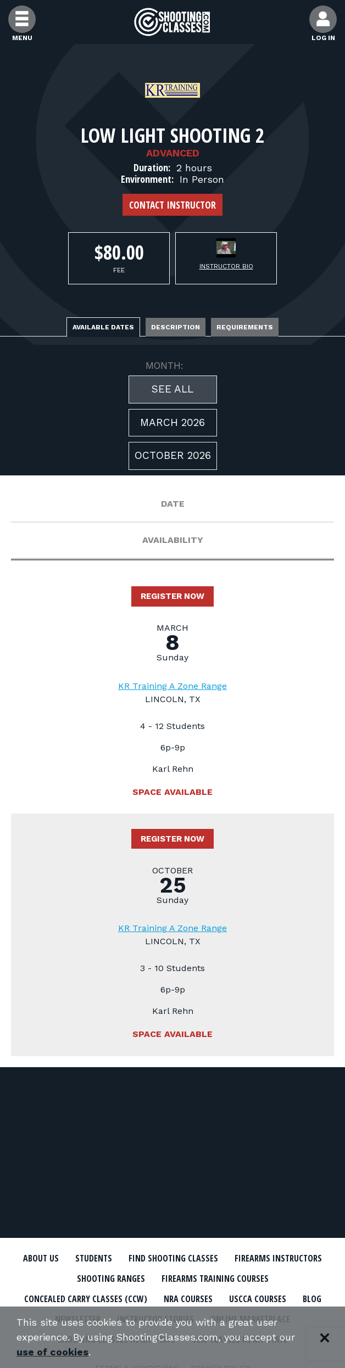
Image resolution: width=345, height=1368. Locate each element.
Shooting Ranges (111, 1278)
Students (93, 1258)
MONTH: (164, 365)
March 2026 (172, 422)
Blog (312, 1299)
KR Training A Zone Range (172, 686)
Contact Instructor (172, 204)
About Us (41, 1258)
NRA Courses (188, 1299)
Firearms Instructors (278, 1258)
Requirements (244, 327)
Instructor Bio (226, 266)
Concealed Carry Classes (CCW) (85, 1299)
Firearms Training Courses (215, 1278)
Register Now (172, 596)
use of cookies (52, 1352)
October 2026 (173, 455)
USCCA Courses (257, 1299)
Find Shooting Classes (173, 1258)
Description (175, 327)
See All (172, 389)
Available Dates (103, 327)
